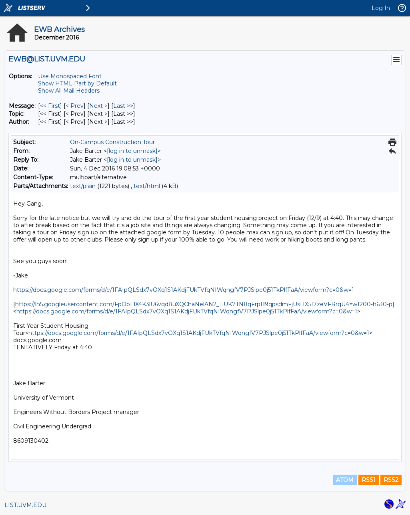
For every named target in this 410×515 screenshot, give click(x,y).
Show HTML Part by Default (77, 83)
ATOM (345, 479)
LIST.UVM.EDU (25, 505)
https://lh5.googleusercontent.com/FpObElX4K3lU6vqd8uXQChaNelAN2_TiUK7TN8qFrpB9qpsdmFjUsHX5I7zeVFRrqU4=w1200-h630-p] (204, 304)
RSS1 (369, 479)
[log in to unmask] (132, 150)
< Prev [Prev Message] (75, 105)
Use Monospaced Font (70, 76)
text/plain (83, 186)
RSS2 (391, 479)
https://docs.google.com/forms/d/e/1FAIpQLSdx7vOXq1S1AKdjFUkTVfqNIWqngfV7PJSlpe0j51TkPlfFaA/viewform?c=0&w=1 (183, 289)
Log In (381, 8)
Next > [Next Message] (98, 105)
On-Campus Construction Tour (112, 142)
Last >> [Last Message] (123, 105)
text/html (147, 186)
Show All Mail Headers (69, 90)
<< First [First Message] (50, 105)
